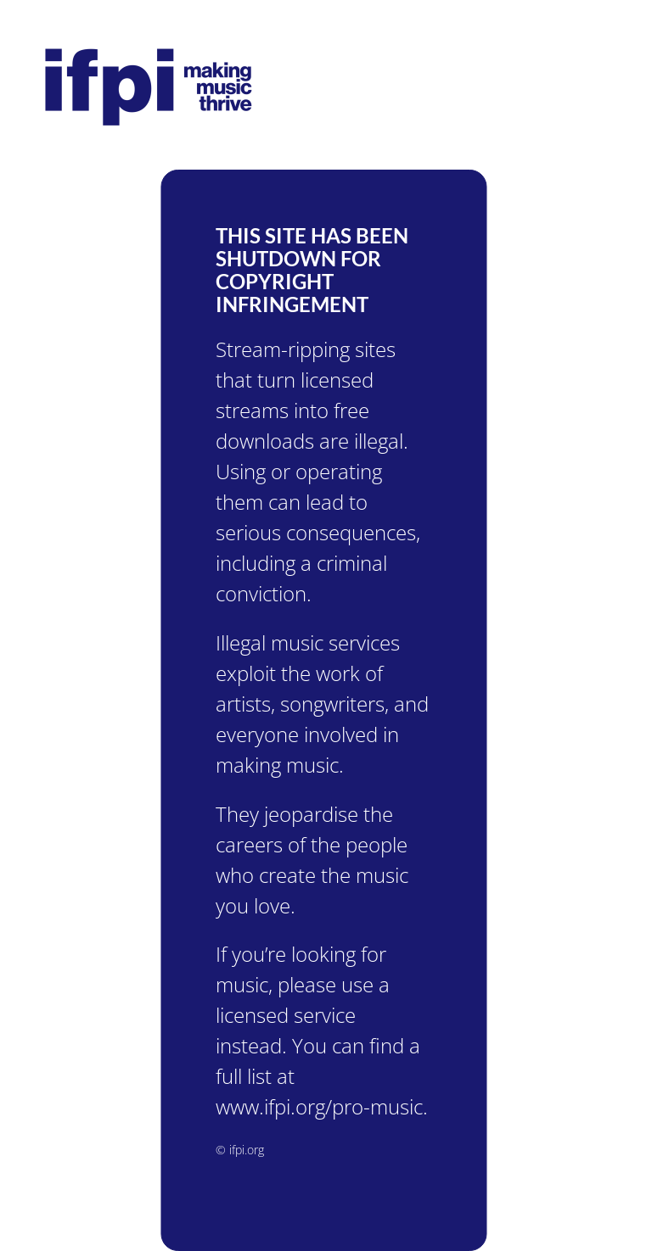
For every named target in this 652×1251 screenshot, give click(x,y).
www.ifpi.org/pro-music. (317, 1106)
